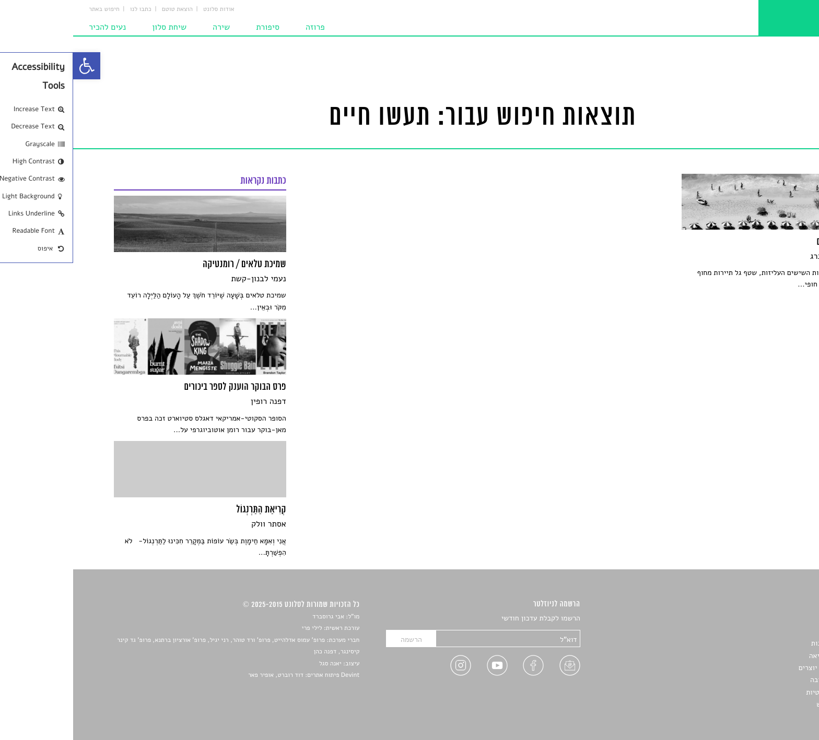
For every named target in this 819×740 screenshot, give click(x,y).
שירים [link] (769, 631)
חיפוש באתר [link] (31, 9)
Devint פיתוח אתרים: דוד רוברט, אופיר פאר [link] (230, 675)
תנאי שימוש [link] (760, 704)
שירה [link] (148, 27)
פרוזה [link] (242, 27)
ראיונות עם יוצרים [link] (752, 668)
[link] (13, 65)
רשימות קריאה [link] (757, 656)
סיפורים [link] (766, 619)
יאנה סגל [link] (257, 664)
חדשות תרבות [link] (758, 643)
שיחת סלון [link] (96, 27)
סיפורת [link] (194, 27)
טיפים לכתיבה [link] (757, 680)
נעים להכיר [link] (34, 27)
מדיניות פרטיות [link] (755, 692)
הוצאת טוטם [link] (104, 9)
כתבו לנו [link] (67, 9)
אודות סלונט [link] (145, 9)
